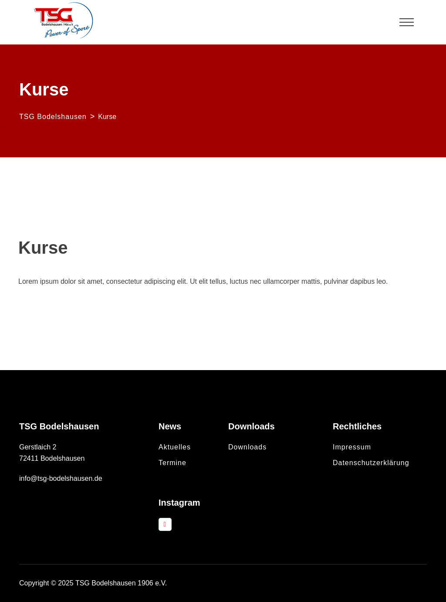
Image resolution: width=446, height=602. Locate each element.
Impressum (352, 447)
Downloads (247, 447)
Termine (172, 462)
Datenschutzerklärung (371, 462)
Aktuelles (175, 447)
